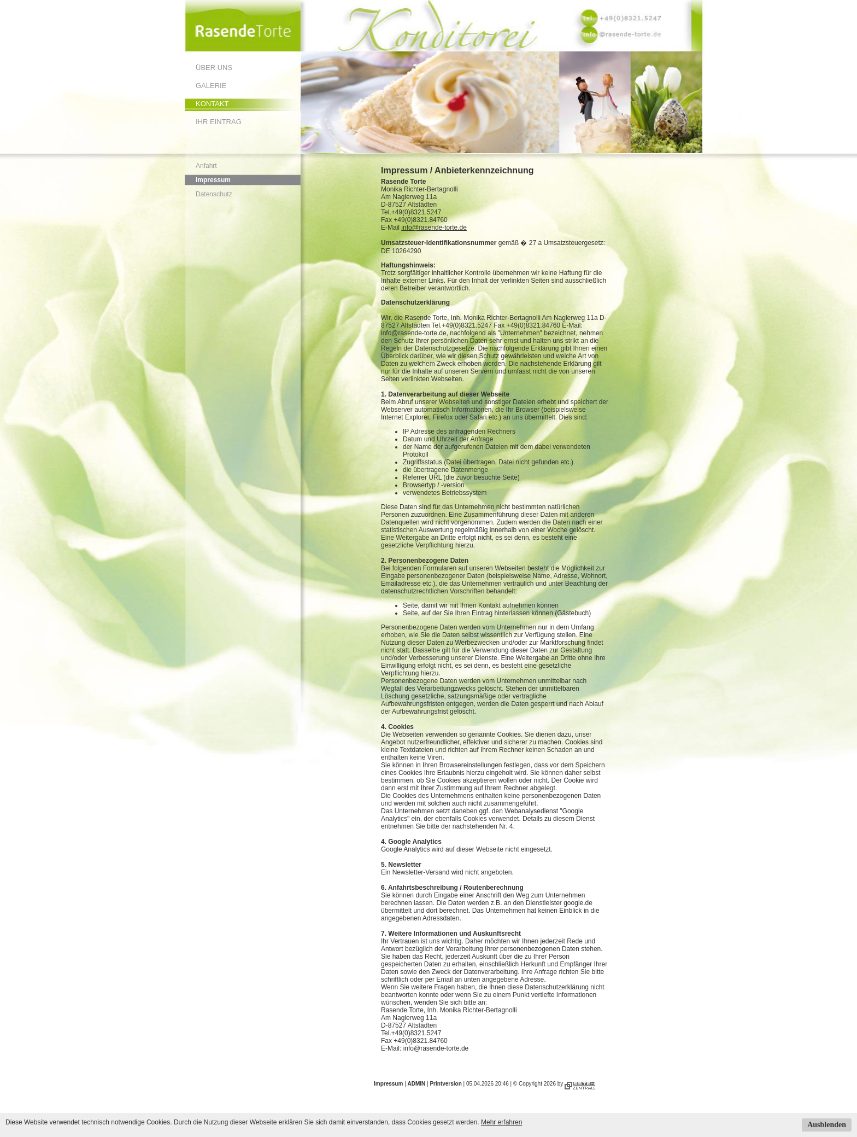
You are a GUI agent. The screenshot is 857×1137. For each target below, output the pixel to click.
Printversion (445, 1084)
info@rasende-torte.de (434, 227)
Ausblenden (826, 1125)
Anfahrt (206, 166)
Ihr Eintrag (219, 122)
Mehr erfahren (501, 1122)
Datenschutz (214, 194)
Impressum (213, 180)
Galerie (211, 85)
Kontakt (212, 104)
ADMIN (417, 1084)
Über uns (214, 67)
